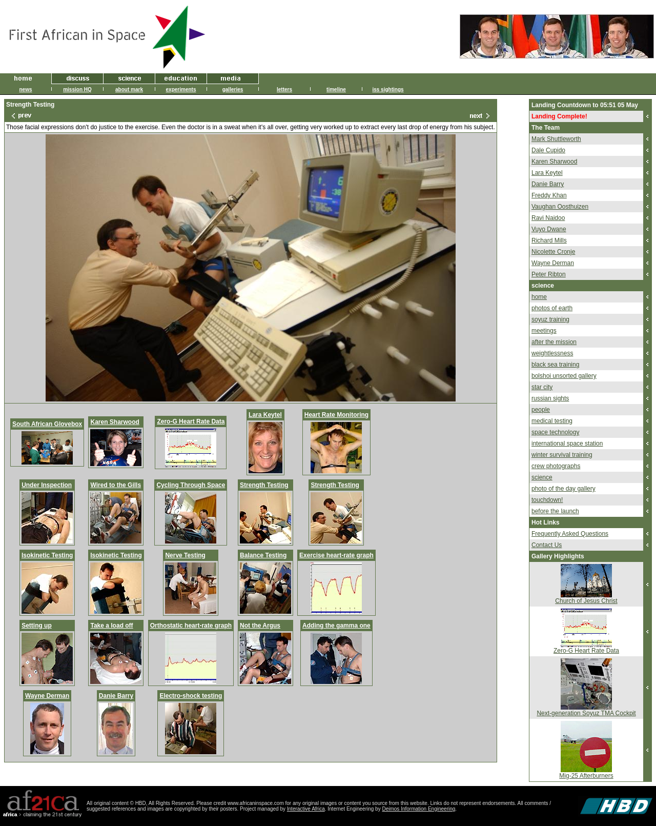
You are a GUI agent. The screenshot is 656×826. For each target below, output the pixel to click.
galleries (232, 89)
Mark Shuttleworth (556, 139)
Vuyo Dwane (548, 229)
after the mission (554, 342)
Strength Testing (264, 485)
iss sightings (387, 89)
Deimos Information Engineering (418, 809)
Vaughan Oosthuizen (559, 206)
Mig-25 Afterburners (586, 775)
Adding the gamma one (336, 625)
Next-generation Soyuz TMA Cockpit (586, 713)
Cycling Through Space (190, 485)
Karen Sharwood (114, 422)
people (540, 409)
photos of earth (551, 308)
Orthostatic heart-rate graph (191, 625)
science (541, 477)
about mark (129, 89)
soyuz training (550, 319)
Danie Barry (116, 695)
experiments (181, 89)
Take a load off (111, 625)
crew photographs (555, 466)
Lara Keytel (265, 414)
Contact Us (546, 545)
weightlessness (552, 353)
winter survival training (561, 454)
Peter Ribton (548, 274)
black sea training (555, 364)
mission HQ (77, 89)
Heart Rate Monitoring (336, 414)
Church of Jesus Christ (586, 601)
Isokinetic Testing (47, 555)
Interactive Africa (306, 809)
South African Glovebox (47, 424)
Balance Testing (263, 555)
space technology (555, 432)
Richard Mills (549, 240)
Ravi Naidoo (548, 217)
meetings (544, 330)
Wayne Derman (47, 695)
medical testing (551, 421)
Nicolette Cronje (553, 251)
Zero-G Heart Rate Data (190, 421)
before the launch (555, 511)
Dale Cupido (548, 150)
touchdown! (547, 499)
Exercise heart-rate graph (336, 555)
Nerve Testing (185, 555)
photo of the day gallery (563, 488)
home (539, 296)
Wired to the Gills (115, 485)
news (25, 89)
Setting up (37, 625)
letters (284, 89)
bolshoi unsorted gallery (564, 375)
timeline (336, 89)
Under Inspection (47, 485)
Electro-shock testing (190, 695)
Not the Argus (260, 625)
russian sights (550, 398)
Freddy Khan (549, 195)
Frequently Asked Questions (569, 533)
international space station (567, 443)
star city (541, 387)
